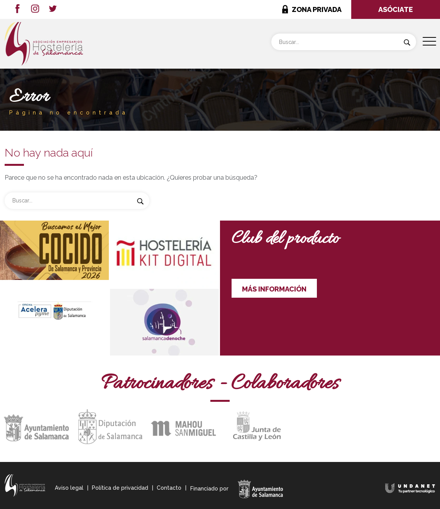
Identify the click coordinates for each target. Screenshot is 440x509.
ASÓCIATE (395, 9)
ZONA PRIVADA (317, 9)
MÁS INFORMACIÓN (274, 289)
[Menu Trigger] (429, 41)
